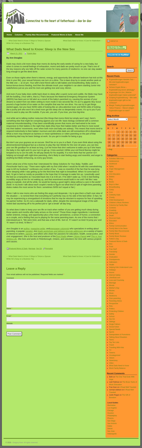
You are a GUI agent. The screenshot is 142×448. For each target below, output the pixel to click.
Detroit (109, 429)
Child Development (116, 200)
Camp (111, 190)
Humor (111, 272)
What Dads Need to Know (119, 366)
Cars (111, 192)
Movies (112, 291)
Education (113, 221)
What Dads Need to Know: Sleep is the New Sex (40, 49)
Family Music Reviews (117, 236)
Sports (111, 332)
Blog (111, 179)
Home (9, 35)
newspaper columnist (59, 228)
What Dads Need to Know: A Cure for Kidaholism (83, 41)
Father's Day (114, 239)
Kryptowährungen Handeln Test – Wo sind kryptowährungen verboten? (122, 82)
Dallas (109, 426)
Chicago (110, 410)
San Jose (111, 431)
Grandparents (114, 260)
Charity (112, 197)
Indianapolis (112, 434)
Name (9, 309)
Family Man (31, 53)
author (26, 228)
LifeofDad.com (114, 278)
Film (110, 244)
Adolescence (114, 161)
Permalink (49, 249)
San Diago (111, 421)
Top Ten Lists (114, 342)
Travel (111, 345)
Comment (10, 278)
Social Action (114, 327)
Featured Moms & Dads (61, 35)
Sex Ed (39, 249)
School (111, 316)
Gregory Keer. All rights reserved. (25, 443)
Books (111, 182)
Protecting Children (116, 311)
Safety (111, 314)
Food (111, 247)
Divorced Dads (114, 218)
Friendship (113, 252)
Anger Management (116, 169)
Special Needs (114, 329)
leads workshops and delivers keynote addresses (60, 231)
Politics (112, 309)
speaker (29, 231)
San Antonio (112, 423)
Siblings (112, 322)
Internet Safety (114, 275)
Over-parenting (115, 298)
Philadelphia (112, 416)
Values (111, 358)
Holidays (112, 270)
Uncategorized (114, 355)
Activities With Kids (116, 159)
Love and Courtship (116, 280)
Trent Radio (61, 236)
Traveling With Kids (116, 347)
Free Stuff (113, 249)
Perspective (113, 304)
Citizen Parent (79, 236)
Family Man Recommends (37, 35)
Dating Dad (113, 213)
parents (29, 234)
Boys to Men (114, 184)
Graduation (113, 257)
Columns (19, 35)
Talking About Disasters (118, 337)
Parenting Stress (115, 301)
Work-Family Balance (117, 368)
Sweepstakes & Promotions (119, 335)
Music (111, 293)
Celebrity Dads (114, 195)
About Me (79, 35)
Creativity (112, 210)
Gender (112, 254)
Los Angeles (112, 408)
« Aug (110, 149)
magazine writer (38, 228)
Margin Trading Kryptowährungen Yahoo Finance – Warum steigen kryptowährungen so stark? (122, 108)
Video (111, 363)
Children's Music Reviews (119, 203)
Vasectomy (113, 360)
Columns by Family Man (118, 205)
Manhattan (111, 405)
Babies (111, 177)
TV (110, 350)
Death (111, 216)
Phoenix (110, 418)
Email (9, 316)
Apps (111, 172)
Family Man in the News (118, 228)
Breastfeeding (114, 187)
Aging (111, 166)
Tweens (112, 353)
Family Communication (118, 226)
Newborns (113, 296)
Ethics (111, 223)
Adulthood (113, 164)
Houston (110, 413)
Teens (111, 340)
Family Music (114, 234)
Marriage (31, 249)
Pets (111, 306)
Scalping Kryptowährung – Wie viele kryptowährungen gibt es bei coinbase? (123, 100)
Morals (111, 285)
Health (111, 265)
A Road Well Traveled (128, 387)
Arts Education (114, 174)
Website (9, 323)
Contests (112, 208)
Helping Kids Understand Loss (120, 267)
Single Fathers (114, 324)
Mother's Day (114, 288)
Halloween (113, 262)
